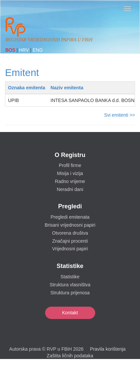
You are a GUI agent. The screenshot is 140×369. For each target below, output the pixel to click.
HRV (24, 50)
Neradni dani (70, 189)
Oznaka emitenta (26, 87)
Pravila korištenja (108, 349)
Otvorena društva (70, 233)
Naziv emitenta (66, 87)
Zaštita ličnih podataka (70, 355)
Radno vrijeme (70, 181)
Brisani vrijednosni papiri (70, 225)
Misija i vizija (70, 173)
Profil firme (70, 165)
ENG (38, 50)
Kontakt (70, 312)
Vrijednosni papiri (70, 248)
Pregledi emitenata (70, 217)
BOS (10, 50)
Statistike (70, 276)
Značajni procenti (70, 241)
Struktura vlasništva (69, 284)
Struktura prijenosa (70, 292)
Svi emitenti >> (119, 115)
